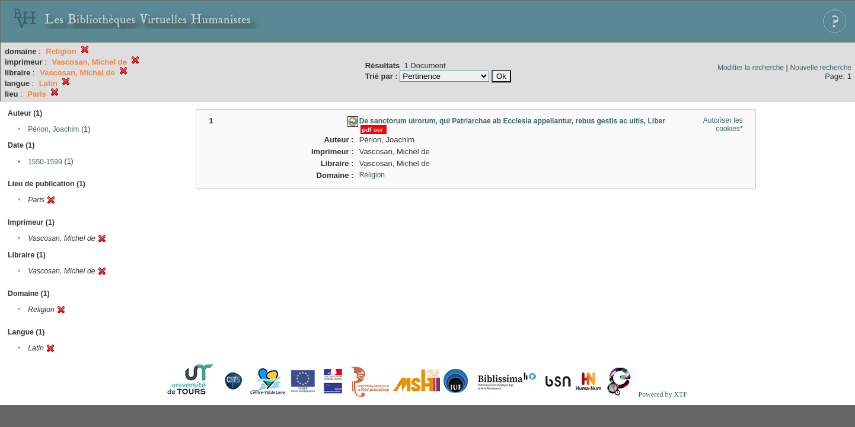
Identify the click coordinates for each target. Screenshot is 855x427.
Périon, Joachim (53, 129)
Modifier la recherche (750, 67)
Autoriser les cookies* (723, 124)
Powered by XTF (662, 394)
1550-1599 (45, 162)
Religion (372, 175)
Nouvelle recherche (820, 67)
